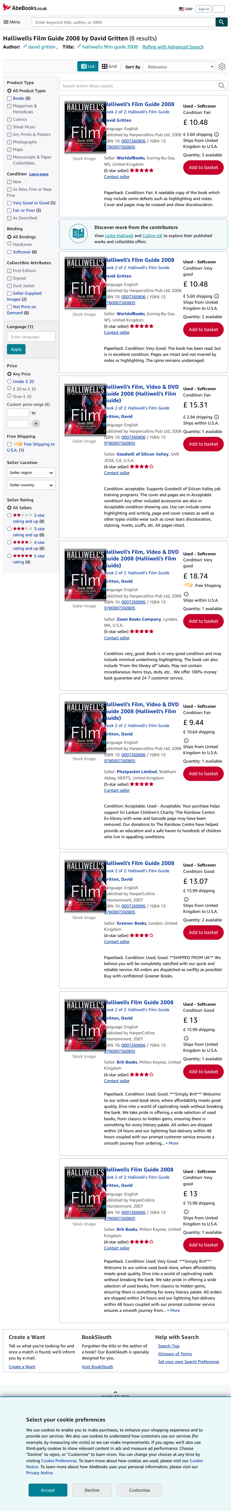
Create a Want (22, 1366)
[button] (221, 86)
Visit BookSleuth (97, 1366)
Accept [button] (48, 1490)
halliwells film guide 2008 (110, 47)
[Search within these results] (143, 86)
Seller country (22, 485)
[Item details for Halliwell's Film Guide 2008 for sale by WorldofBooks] (84, 128)
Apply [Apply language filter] (16, 349)
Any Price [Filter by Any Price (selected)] (19, 373)
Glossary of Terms (175, 1353)
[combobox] (123, 22)
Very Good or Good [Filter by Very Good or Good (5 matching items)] (31, 202)
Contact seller (117, 176)
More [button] (173, 1143)
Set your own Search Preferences (188, 1361)
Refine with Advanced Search (173, 47)
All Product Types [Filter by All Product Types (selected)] (27, 90)
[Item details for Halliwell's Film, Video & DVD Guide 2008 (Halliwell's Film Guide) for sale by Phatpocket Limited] (84, 728)
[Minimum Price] (18, 413)
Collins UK (152, 235)
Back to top (115, 1396)
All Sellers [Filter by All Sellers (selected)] (23, 507)
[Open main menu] (13, 22)
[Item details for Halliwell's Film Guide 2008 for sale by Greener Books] (84, 887)
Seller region (21, 472)
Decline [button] (92, 1490)
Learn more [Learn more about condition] (38, 174)
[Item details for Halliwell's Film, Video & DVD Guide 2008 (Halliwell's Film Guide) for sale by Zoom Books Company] (84, 575)
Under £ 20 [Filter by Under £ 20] (21, 381)
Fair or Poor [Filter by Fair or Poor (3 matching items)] (24, 210)
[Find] (222, 22)
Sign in (203, 9)
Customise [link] (139, 1490)
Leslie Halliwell (119, 235)
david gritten (41, 47)
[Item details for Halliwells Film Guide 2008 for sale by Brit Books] (84, 1025)
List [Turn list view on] (87, 66)
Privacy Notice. (40, 1472)
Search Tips (169, 1345)
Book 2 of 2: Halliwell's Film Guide (136, 111)
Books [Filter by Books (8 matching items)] (18, 98)
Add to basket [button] (203, 168)
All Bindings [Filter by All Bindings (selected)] (22, 236)
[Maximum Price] (18, 424)
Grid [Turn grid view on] (109, 66)
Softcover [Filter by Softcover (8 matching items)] (22, 251)
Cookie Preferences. (59, 1460)
